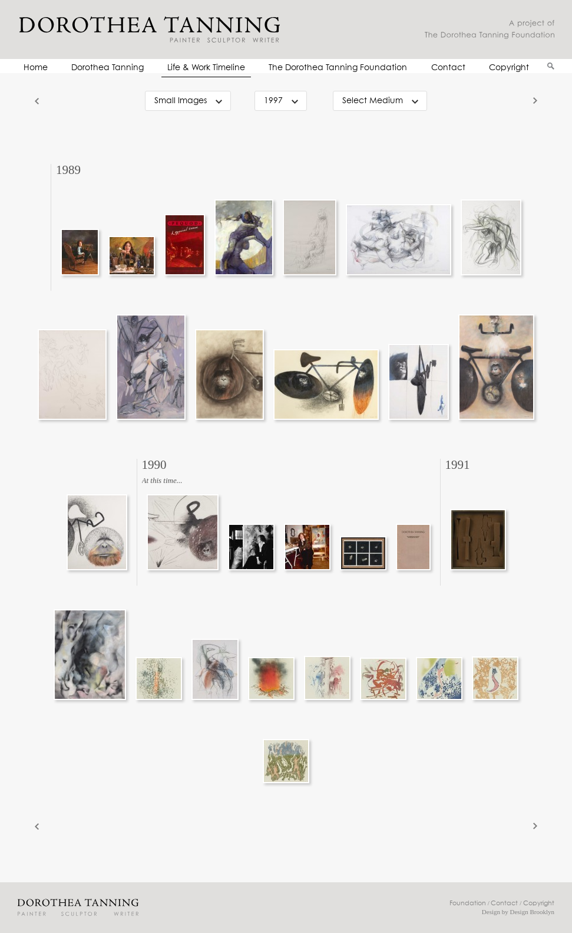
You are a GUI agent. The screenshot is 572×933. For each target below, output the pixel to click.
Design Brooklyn (532, 911)
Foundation (467, 903)
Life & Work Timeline (206, 68)
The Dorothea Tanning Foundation (338, 68)
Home (36, 68)
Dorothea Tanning (107, 68)
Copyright (509, 68)
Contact (448, 68)
